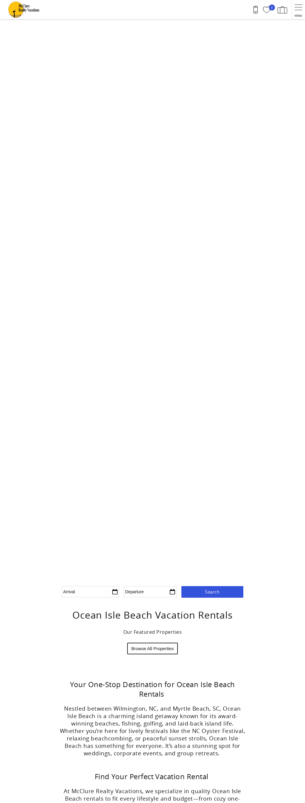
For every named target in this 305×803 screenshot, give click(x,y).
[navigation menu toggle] (298, 9)
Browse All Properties (152, 648)
